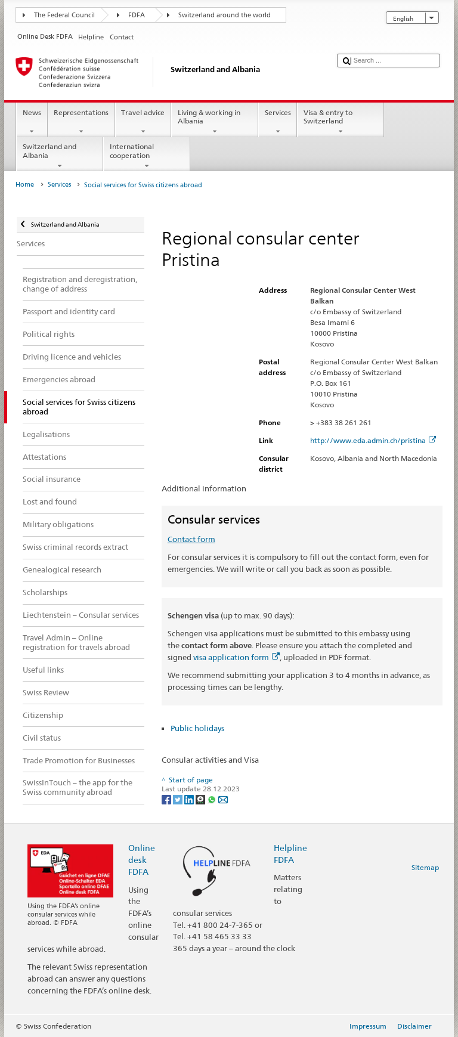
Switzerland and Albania (60, 156)
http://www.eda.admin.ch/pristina (373, 440)
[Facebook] (167, 798)
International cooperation (147, 156)
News (32, 122)
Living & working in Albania (215, 122)
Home (25, 184)
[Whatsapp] (212, 798)
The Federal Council (64, 15)
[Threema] (201, 798)
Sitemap (425, 867)
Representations (81, 122)
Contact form (191, 539)
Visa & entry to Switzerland (340, 122)
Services (277, 122)
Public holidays (197, 728)
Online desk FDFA (141, 860)
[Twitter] (178, 798)
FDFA (136, 15)
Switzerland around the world (224, 15)
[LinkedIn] (190, 798)
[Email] (223, 798)
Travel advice (143, 122)
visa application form (236, 657)
